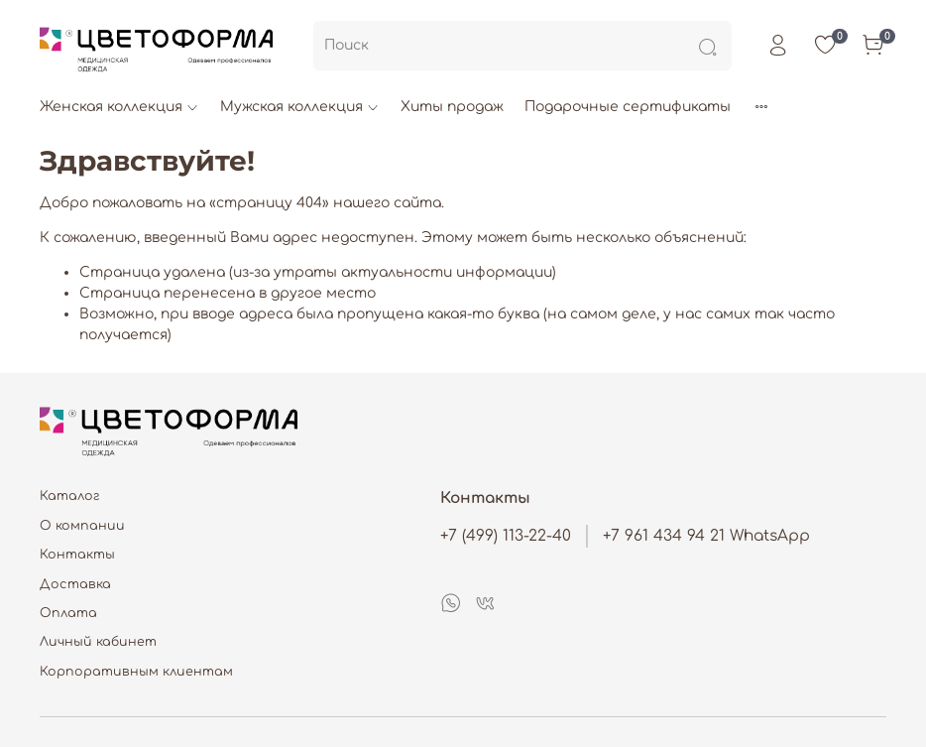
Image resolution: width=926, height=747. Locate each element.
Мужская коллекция (300, 106)
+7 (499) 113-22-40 (505, 536)
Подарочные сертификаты (627, 106)
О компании (82, 526)
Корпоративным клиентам (136, 672)
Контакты (77, 554)
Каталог (70, 496)
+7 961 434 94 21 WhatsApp (706, 536)
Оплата (68, 613)
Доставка (75, 584)
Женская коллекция (119, 106)
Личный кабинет (98, 642)
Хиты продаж (452, 106)
